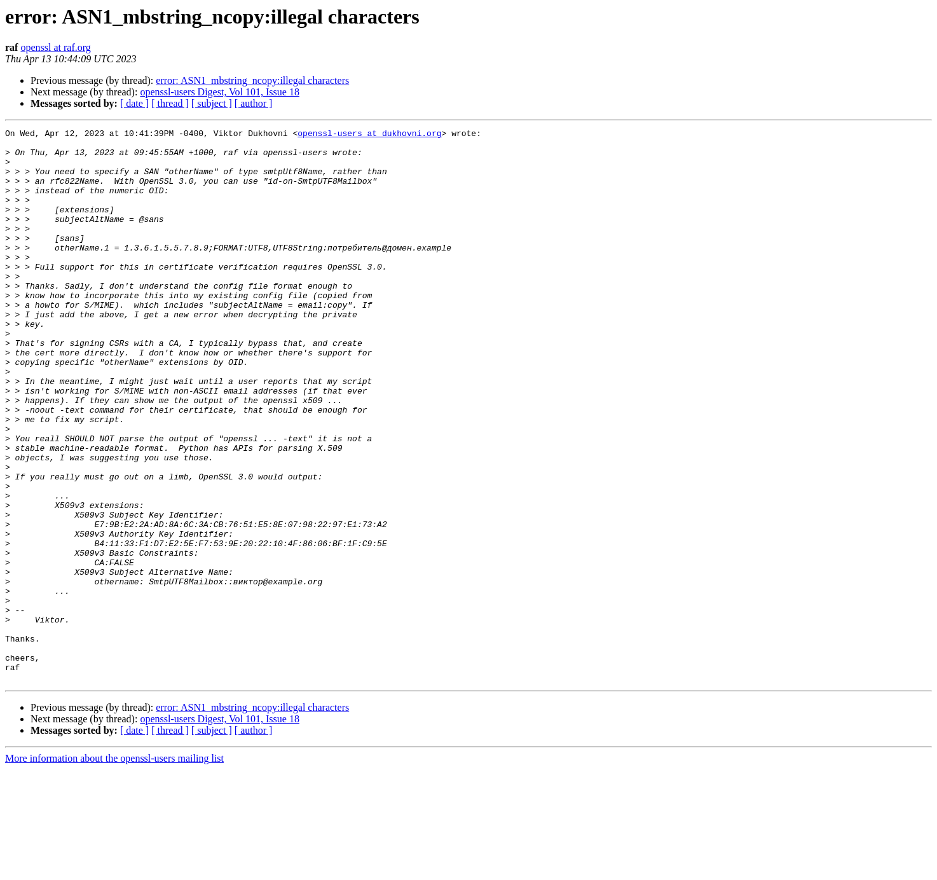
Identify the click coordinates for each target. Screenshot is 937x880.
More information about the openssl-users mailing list (114, 868)
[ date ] (134, 103)
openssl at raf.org (55, 47)
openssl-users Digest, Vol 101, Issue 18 (219, 91)
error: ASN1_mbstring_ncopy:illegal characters (252, 80)
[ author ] (254, 103)
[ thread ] (170, 103)
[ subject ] (211, 103)
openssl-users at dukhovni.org (369, 135)
